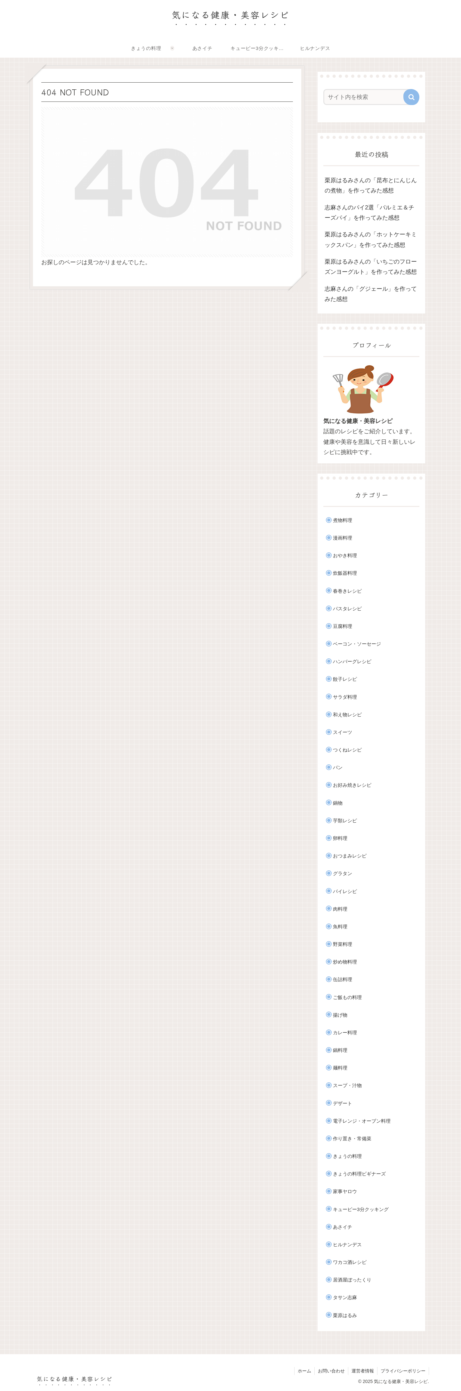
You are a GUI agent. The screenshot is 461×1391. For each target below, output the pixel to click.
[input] (367, 97)
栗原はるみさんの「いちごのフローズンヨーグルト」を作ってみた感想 (371, 266)
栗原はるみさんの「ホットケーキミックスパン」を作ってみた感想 (371, 239)
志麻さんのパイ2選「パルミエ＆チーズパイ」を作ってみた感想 (369, 212)
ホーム (304, 1370)
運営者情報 (363, 1370)
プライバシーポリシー (403, 1370)
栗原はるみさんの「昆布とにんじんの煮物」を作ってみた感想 (371, 185)
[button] (411, 97)
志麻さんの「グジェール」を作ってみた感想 (371, 294)
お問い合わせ (331, 1370)
